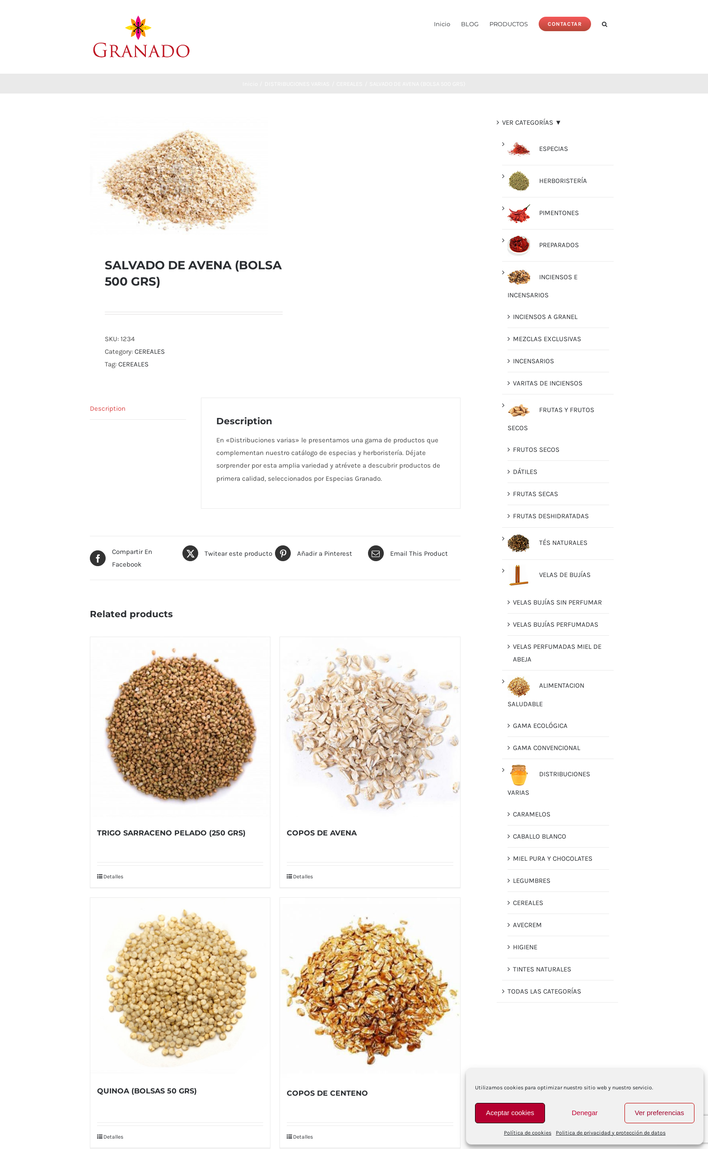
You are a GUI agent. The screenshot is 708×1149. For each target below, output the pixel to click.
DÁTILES (525, 472)
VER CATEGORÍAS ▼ (532, 122)
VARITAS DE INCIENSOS (547, 383)
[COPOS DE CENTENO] (370, 988)
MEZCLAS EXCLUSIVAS (547, 339)
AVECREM (527, 925)
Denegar (585, 1112)
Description (108, 408)
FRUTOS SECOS (536, 450)
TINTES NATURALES (542, 969)
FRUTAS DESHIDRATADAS (551, 516)
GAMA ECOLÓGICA (540, 726)
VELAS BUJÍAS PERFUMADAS (555, 624)
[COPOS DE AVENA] (370, 727)
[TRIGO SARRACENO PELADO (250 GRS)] (180, 727)
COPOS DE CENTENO (327, 1093)
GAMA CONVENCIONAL (546, 748)
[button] (604, 23)
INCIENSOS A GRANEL (545, 317)
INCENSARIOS (533, 361)
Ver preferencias (659, 1112)
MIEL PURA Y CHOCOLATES (552, 858)
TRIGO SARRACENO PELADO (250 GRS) (171, 833)
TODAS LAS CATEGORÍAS (544, 991)
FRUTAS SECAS (535, 494)
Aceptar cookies (510, 1112)
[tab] (138, 409)
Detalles (113, 876)
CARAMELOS (531, 814)
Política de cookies (527, 1133)
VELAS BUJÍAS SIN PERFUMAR (557, 602)
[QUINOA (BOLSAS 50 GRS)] (180, 986)
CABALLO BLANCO (539, 836)
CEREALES (150, 351)
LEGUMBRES (531, 881)
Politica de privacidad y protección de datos (611, 1133)
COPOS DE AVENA (322, 833)
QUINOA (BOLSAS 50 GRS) (147, 1091)
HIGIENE (525, 947)
